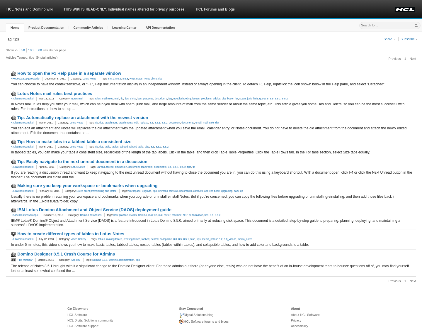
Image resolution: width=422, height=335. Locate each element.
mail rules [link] (107, 98)
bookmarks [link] (185, 191)
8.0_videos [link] (230, 239)
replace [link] (144, 122)
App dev (75, 259)
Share (389, 39)
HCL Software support (82, 326)
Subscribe (409, 39)
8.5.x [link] (217, 215)
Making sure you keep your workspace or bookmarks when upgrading (87, 185)
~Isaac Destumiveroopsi (24, 215)
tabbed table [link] (136, 146)
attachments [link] (126, 122)
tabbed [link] (124, 146)
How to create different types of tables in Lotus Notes (70, 233)
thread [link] (110, 166)
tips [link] (160, 78)
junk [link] (249, 98)
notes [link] (139, 78)
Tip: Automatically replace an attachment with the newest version (82, 117)
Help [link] (132, 78)
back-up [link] (238, 191)
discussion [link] (121, 166)
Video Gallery (78, 239)
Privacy (296, 320)
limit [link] (255, 98)
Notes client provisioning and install (96, 191)
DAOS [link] (133, 215)
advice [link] (216, 98)
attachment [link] (111, 122)
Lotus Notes (89, 78)
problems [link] (206, 98)
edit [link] (136, 122)
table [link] (107, 146)
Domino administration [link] (122, 259)
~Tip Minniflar (22, 259)
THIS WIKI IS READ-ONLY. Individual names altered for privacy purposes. (125, 9)
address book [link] (211, 191)
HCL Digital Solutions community (90, 320)
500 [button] (39, 50)
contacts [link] (198, 191)
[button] (15, 27)
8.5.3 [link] (125, 78)
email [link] (198, 122)
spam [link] (242, 98)
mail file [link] (152, 215)
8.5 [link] (271, 98)
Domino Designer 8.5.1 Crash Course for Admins (66, 254)
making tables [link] (114, 239)
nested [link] (155, 239)
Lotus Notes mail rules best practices (54, 93)
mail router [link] (165, 215)
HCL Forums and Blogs (215, 9)
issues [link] (196, 98)
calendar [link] (214, 122)
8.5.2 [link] (118, 78)
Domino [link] (142, 215)
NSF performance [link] (193, 215)
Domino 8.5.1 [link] (100, 259)
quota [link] (262, 98)
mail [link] (116, 98)
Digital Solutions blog (196, 315)
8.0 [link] (175, 239)
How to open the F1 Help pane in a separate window (69, 73)
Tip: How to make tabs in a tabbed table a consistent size (74, 141)
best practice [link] (120, 215)
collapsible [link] (166, 239)
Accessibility (299, 326)
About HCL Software (305, 315)
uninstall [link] (163, 191)
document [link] (174, 122)
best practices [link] (145, 98)
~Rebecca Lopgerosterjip (25, 78)
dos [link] (157, 98)
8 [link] (267, 98)
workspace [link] (134, 191)
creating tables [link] (131, 239)
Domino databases (90, 215)
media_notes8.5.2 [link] (212, 239)
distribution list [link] (230, 98)
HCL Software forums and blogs (204, 321)
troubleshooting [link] (182, 98)
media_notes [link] (245, 239)
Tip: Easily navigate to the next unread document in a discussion (82, 161)
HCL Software (77, 315)
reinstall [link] (173, 191)
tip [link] (121, 98)
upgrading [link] (226, 191)
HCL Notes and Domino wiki (29, 9)
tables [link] (115, 146)
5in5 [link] (192, 239)
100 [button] (30, 50)
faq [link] (170, 98)
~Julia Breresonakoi (22, 98)
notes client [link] (150, 78)
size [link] (147, 146)
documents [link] (187, 122)
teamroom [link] (146, 166)
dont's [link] (163, 98)
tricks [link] (133, 98)
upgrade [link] (147, 191)
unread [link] (101, 166)
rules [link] (98, 98)
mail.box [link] (177, 215)
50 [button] (23, 50)
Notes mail (77, 98)
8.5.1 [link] (111, 78)
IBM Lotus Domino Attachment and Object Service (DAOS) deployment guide (94, 209)
